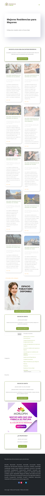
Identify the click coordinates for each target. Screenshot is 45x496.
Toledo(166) (31, 477)
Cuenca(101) (32, 469)
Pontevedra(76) (19, 476)
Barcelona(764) (14, 467)
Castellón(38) (7, 469)
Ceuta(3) (13, 469)
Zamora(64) (19, 479)
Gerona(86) (38, 469)
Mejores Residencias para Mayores (31, 362)
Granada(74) (7, 470)
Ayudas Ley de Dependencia (29, 357)
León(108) (38, 472)
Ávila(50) (38, 465)
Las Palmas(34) (31, 472)
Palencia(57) (13, 476)
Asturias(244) (32, 465)
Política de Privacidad (15, 490)
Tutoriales (25, 370)
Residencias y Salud (13, 80)
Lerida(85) (7, 474)
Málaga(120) (22, 474)
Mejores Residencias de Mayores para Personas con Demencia (32, 120)
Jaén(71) (12, 472)
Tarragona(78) (12, 477)
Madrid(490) (16, 474)
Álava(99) (6, 465)
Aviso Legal (7, 490)
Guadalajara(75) (14, 470)
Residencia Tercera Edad (28, 368)
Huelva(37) (29, 470)
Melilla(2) (27, 474)
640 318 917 (22, 447)
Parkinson (25, 366)
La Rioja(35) (25, 472)
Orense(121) (7, 476)
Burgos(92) (20, 467)
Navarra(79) (37, 474)
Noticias (25, 364)
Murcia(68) (32, 474)
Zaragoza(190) (25, 479)
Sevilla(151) (38, 476)
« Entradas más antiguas (11, 278)
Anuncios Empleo (22, 329)
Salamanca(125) (26, 476)
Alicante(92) (19, 465)
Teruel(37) (25, 477)
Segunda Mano (22, 399)
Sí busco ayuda (22, 59)
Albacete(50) (12, 465)
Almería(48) (25, 465)
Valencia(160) (37, 477)
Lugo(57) (11, 474)
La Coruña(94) (18, 472)
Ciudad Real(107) (19, 469)
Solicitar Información (22, 312)
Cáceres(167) (26, 467)
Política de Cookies (24, 490)
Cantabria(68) (37, 467)
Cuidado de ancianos (28, 360)
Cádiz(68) (32, 467)
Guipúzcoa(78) (22, 470)
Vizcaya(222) (14, 479)
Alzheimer (25, 355)
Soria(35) (6, 477)
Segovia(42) (32, 476)
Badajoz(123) (7, 467)
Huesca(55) (35, 470)
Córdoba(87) (26, 469)
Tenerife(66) (19, 477)
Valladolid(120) (8, 479)
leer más (8, 100)
